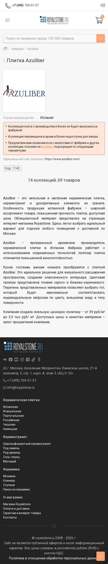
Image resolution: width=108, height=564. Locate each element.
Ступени (9, 485)
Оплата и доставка (16, 508)
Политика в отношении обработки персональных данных (54, 558)
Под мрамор (11, 452)
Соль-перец (11, 457)
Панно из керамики (16, 489)
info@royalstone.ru (19, 388)
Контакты (10, 517)
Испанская (10, 407)
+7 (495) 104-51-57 (19, 380)
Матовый (9, 461)
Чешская (9, 424)
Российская (11, 420)
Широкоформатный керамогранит (27, 443)
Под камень (11, 448)
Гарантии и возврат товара (22, 513)
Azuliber (47, 146)
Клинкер (9, 480)
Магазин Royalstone (17, 504)
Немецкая (10, 429)
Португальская (13, 415)
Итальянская (12, 411)
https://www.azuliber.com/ (62, 159)
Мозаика (9, 476)
